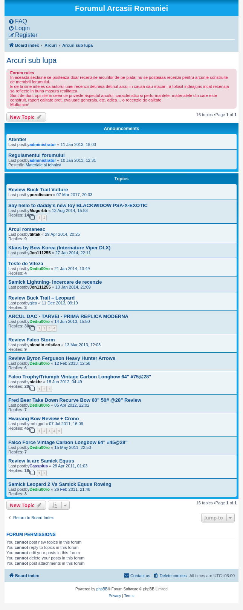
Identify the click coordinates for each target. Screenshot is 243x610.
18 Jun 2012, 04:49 (64, 382)
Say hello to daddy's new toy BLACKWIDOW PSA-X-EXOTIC (78, 205)
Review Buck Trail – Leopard (41, 298)
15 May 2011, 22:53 (72, 447)
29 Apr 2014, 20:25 (62, 234)
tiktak (34, 234)
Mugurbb (38, 210)
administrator (42, 144)
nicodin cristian (44, 345)
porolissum (40, 194)
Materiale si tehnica (43, 165)
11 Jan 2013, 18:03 (78, 144)
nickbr (35, 382)
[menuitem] (17, 21)
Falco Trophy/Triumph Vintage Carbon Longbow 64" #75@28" (79, 377)
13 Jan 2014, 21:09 (73, 287)
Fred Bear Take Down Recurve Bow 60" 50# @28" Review (74, 400)
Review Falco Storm (31, 340)
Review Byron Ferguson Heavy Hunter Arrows (61, 358)
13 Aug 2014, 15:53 (70, 210)
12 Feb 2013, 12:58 (72, 363)
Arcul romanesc (26, 229)
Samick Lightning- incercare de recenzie (55, 282)
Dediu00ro (39, 268)
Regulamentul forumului (36, 155)
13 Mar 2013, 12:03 (83, 345)
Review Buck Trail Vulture (38, 189)
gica (33, 303)
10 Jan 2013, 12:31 (78, 160)
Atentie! (17, 139)
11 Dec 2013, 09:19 (60, 303)
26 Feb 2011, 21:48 (72, 489)
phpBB (102, 589)
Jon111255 (39, 252)
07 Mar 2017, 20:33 (74, 194)
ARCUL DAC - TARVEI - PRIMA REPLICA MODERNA (68, 316)
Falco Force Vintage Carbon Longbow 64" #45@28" (68, 442)
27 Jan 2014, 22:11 (73, 252)
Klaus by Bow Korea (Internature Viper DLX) (59, 247)
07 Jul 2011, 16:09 (66, 423)
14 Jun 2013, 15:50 (72, 321)
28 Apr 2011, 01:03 (69, 466)
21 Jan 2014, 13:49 (72, 268)
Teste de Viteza (25, 263)
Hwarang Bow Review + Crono (43, 418)
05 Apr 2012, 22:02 (71, 405)
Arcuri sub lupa (31, 60)
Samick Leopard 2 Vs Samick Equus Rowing (60, 484)
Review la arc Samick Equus (41, 461)
